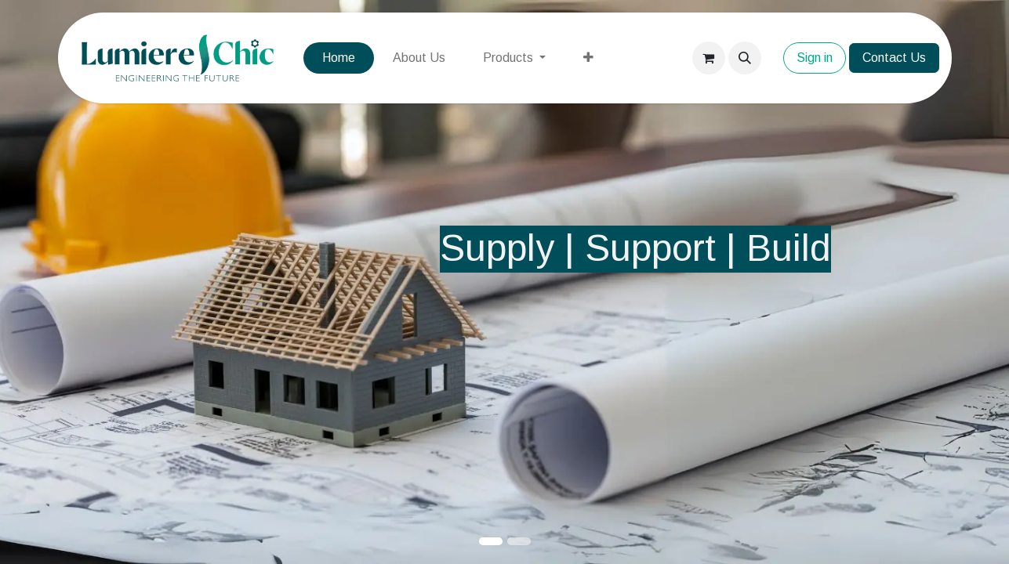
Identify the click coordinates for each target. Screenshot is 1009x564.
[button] (744, 58)
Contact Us (894, 57)
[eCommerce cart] (708, 58)
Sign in (815, 57)
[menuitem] (338, 58)
